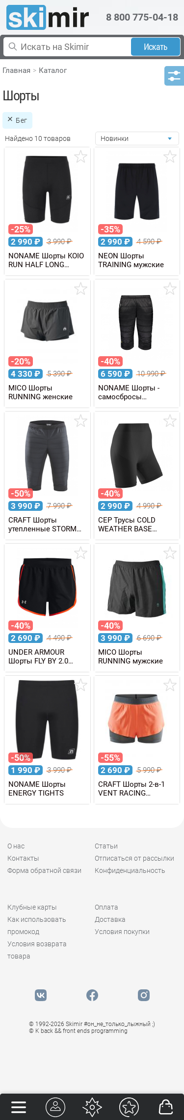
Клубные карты (32, 907)
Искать (156, 47)
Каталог (53, 70)
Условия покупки (122, 932)
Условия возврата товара (37, 950)
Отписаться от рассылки (134, 858)
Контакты (23, 858)
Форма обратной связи (44, 870)
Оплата (106, 907)
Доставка (110, 919)
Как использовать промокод (36, 925)
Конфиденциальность (130, 870)
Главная (16, 70)
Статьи (106, 846)
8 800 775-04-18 (142, 17)
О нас (16, 846)
